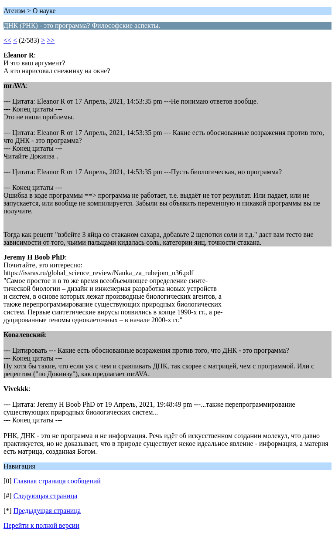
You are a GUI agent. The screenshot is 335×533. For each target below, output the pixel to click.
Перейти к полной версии (41, 525)
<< (7, 40)
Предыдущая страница (47, 510)
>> (51, 40)
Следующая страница (46, 495)
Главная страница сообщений (57, 481)
